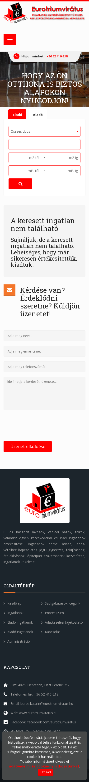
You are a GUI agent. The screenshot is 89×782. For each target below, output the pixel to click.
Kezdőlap (12, 603)
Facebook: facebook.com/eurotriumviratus (43, 722)
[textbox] (12, 144)
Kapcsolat (50, 632)
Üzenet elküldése (27, 446)
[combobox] (44, 131)
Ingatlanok (13, 612)
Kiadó (38, 114)
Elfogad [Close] (46, 772)
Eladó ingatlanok (18, 622)
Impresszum (52, 612)
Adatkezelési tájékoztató (62, 622)
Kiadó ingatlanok (18, 632)
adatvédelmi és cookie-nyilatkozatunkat (44, 766)
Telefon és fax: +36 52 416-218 (34, 694)
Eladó (17, 114)
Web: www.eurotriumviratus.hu (33, 713)
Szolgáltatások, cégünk (60, 603)
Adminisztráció (17, 641)
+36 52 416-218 (57, 56)
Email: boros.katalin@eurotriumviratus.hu (41, 703)
